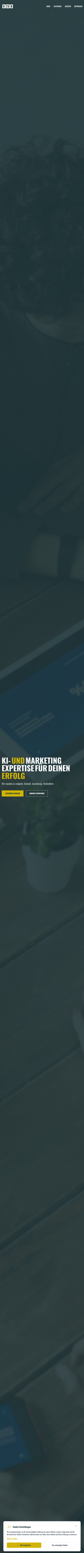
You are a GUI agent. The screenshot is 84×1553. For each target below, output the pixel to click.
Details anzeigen (12, 1538)
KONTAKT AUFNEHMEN (36, 794)
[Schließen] (76, 1526)
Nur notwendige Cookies (60, 1545)
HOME (48, 6)
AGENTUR (68, 6)
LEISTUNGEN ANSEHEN (12, 794)
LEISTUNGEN (57, 6)
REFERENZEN (78, 6)
